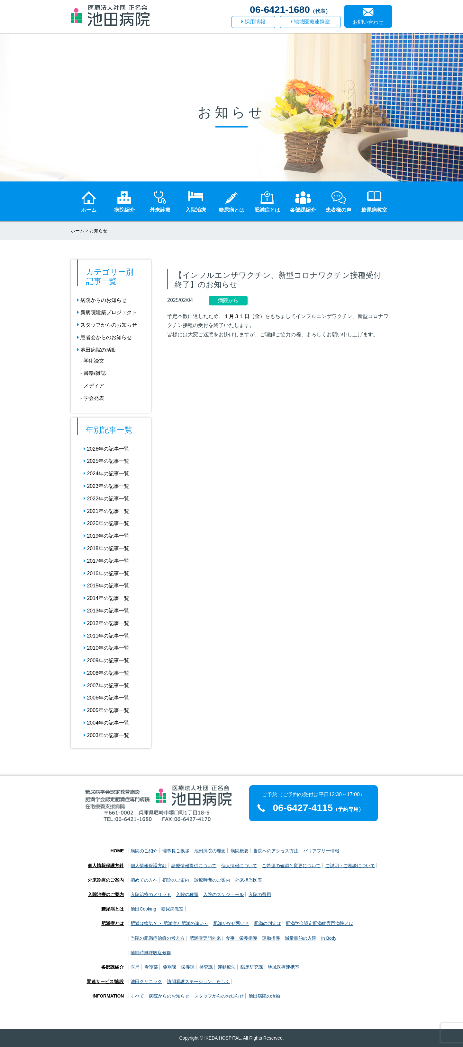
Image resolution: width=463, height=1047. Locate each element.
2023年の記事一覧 (106, 486)
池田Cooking (143, 908)
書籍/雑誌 (94, 373)
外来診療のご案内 (106, 880)
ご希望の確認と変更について (291, 865)
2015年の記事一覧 (106, 585)
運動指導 (271, 938)
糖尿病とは (112, 908)
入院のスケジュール (223, 894)
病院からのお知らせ (102, 300)
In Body (328, 938)
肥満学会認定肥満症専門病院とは (319, 923)
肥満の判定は (267, 923)
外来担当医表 (248, 880)
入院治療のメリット (151, 894)
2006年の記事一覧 (106, 697)
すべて (137, 996)
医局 (135, 967)
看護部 (151, 967)
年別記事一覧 (109, 430)
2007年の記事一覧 (106, 685)
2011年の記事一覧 (106, 635)
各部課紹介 (112, 967)
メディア (94, 385)
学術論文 (94, 361)
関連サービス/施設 (105, 981)
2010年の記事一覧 (106, 648)
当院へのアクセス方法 (275, 850)
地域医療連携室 (310, 21)
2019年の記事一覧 (106, 536)
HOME (117, 850)
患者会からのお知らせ (104, 337)
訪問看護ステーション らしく (198, 981)
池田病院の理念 (210, 850)
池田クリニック (146, 981)
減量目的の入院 (300, 938)
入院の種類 (187, 894)
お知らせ (98, 230)
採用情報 (253, 21)
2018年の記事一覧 (106, 548)
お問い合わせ (368, 22)
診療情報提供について (193, 865)
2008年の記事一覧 (106, 673)
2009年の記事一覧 (106, 660)
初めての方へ (144, 880)
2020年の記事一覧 (106, 523)
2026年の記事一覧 (106, 449)
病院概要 (240, 850)
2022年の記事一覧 (106, 498)
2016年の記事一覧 (106, 573)
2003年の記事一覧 (106, 735)
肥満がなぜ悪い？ (231, 923)
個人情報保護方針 (106, 865)
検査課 (206, 967)
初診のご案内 (175, 880)
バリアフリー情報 (321, 850)
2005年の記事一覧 (106, 710)
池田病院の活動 (96, 350)
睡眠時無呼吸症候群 (151, 952)
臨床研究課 (252, 967)
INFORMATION (108, 996)
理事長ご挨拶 (175, 850)
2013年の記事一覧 (106, 610)
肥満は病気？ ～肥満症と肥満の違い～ (169, 923)
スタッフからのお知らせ (107, 325)
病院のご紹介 (144, 850)
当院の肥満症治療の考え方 (158, 938)
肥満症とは (112, 923)
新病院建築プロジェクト (107, 312)
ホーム (77, 230)
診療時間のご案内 (212, 880)
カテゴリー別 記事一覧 (109, 277)
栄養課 (188, 967)
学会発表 (94, 398)
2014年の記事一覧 (106, 598)
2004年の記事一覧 (106, 723)
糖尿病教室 (172, 908)
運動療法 (227, 967)
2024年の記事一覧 (106, 473)
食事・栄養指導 (241, 938)
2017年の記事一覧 (106, 561)
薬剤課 (169, 967)
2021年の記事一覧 (106, 511)
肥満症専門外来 (205, 938)
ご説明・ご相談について (350, 865)
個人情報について (239, 865)
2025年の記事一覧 (106, 461)
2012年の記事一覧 (106, 623)
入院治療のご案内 (106, 894)
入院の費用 (260, 894)
